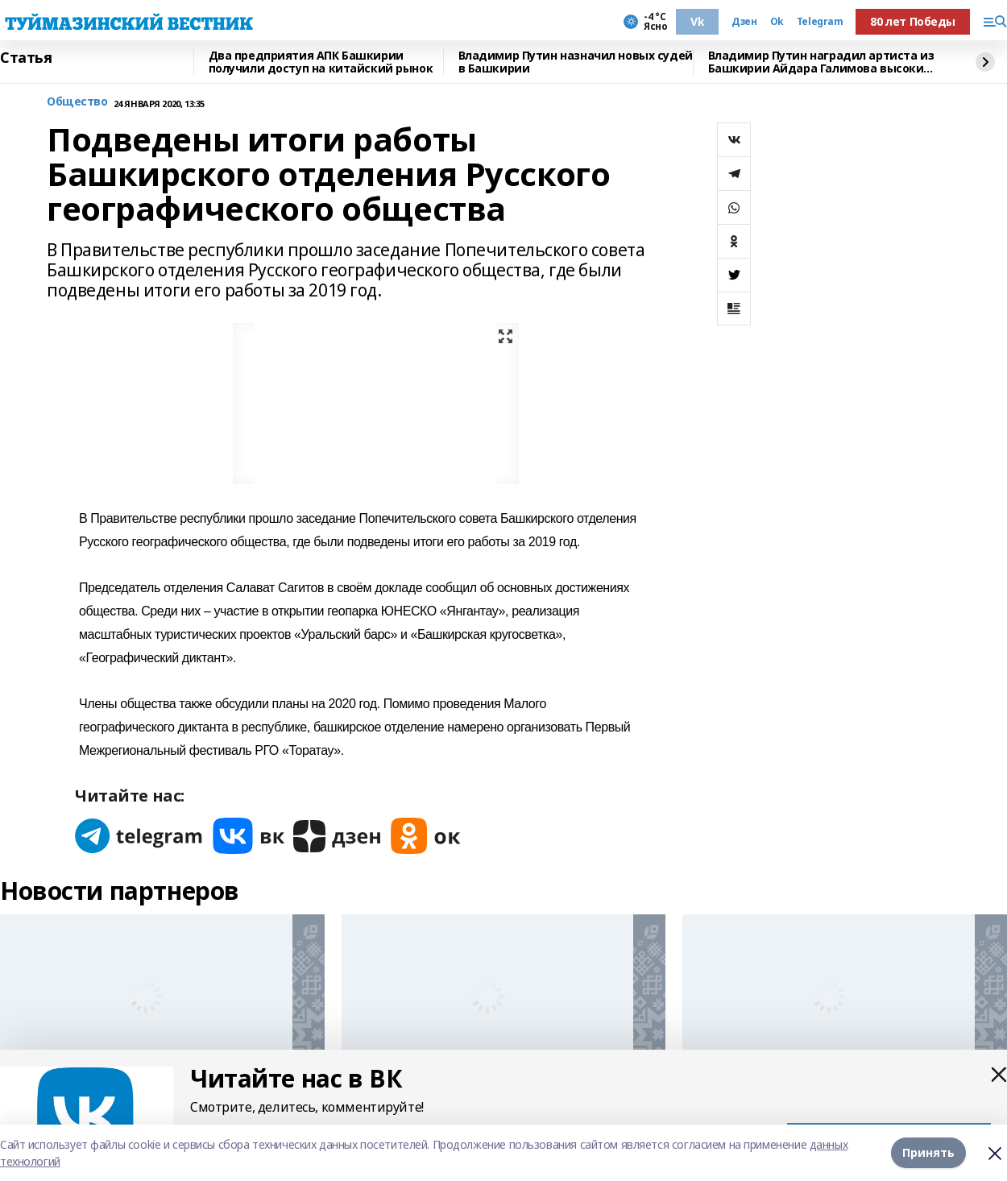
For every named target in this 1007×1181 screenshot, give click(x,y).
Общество (77, 102)
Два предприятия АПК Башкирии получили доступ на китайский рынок (321, 62)
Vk (697, 21)
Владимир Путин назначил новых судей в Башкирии (575, 62)
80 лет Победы (912, 21)
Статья (26, 58)
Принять (928, 1152)
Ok (777, 22)
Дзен (743, 22)
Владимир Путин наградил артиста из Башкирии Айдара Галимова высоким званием (821, 62)
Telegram (820, 22)
